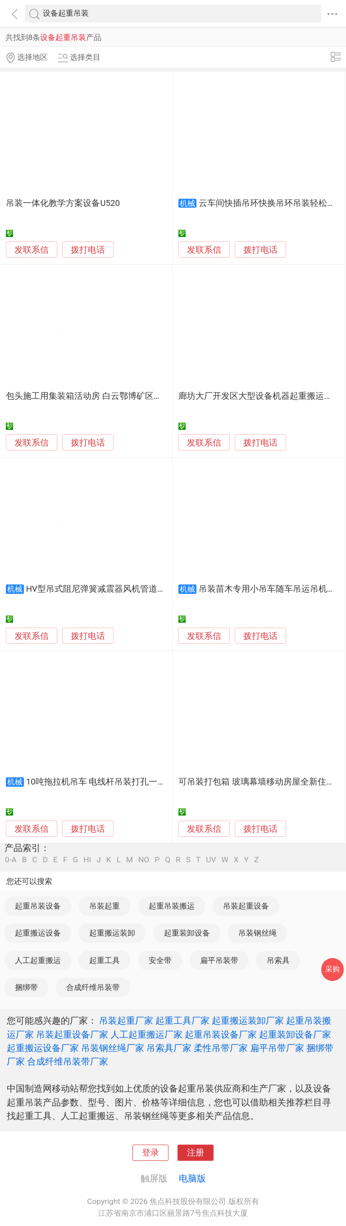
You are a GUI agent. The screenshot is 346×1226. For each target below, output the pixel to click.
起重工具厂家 (182, 1020)
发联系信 (31, 250)
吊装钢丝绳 (257, 932)
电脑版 (192, 1178)
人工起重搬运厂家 (146, 1034)
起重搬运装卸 (112, 932)
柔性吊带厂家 (221, 1048)
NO (143, 860)
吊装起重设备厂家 (72, 1034)
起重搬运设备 (38, 932)
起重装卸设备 (187, 932)
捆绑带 (26, 987)
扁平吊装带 (219, 960)
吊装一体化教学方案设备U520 (63, 203)
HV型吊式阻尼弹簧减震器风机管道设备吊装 (108, 589)
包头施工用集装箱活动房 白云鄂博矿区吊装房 (92, 396)
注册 (195, 1153)
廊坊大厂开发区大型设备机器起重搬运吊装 (259, 396)
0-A (11, 860)
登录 (150, 1153)
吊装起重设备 (246, 905)
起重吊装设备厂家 (221, 1034)
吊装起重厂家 (126, 1020)
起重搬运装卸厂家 (248, 1020)
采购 (332, 969)
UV (211, 860)
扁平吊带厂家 (277, 1048)
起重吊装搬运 (172, 905)
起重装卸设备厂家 (295, 1034)
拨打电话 (88, 249)
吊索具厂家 (168, 1048)
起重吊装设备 (38, 905)
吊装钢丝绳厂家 (112, 1048)
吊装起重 (104, 905)
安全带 (160, 960)
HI (87, 860)
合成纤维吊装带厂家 (67, 1061)
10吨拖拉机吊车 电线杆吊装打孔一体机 (100, 782)
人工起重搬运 (38, 960)
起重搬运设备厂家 (43, 1048)
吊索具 (278, 960)
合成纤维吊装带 (93, 987)
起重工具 (104, 960)
